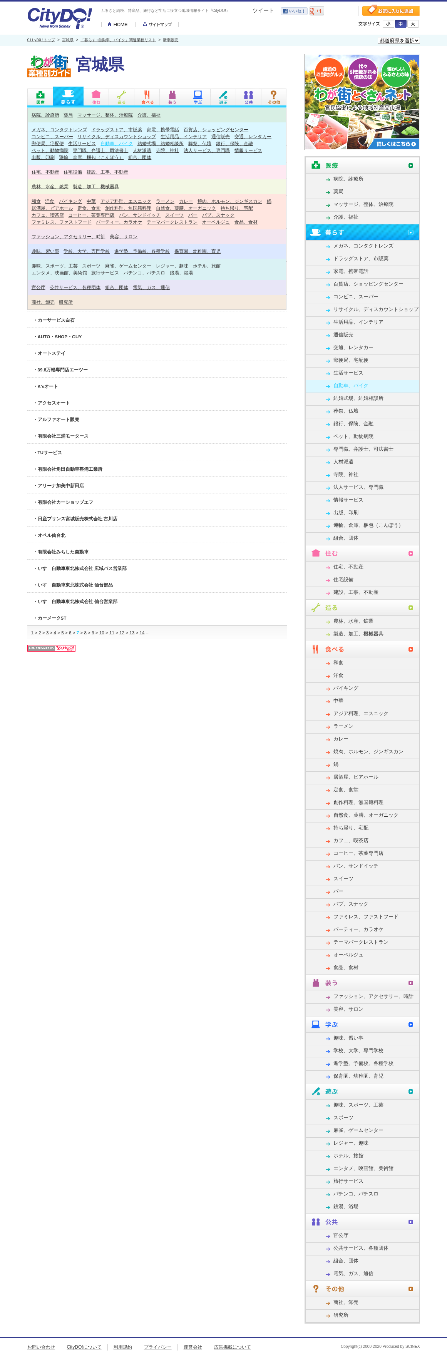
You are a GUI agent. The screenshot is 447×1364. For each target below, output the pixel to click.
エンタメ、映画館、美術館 (59, 272)
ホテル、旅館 (207, 265)
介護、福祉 (149, 114)
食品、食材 (246, 221)
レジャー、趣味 (172, 265)
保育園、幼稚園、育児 (197, 251)
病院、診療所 (45, 114)
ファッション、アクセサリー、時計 (68, 236)
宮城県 (68, 40)
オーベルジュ (216, 221)
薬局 (68, 114)
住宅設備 (73, 171)
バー (193, 214)
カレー (186, 201)
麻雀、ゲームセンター (128, 265)
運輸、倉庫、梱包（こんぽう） (91, 157)
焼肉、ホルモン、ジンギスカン (230, 201)
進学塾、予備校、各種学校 (142, 251)
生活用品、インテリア (184, 136)
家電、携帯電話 (163, 129)
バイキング (70, 201)
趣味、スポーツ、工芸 (55, 265)
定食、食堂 (88, 208)
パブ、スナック (218, 214)
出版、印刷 (43, 157)
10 (101, 632)
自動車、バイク (116, 143)
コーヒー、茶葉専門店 (91, 214)
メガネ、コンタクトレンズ (59, 129)
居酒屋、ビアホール (52, 208)
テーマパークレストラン (172, 221)
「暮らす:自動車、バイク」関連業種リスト (118, 40)
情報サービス (248, 150)
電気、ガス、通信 (151, 287)
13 (131, 632)
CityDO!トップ (41, 40)
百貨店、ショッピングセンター (216, 129)
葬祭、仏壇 (199, 143)
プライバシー (158, 1347)
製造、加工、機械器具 (96, 186)
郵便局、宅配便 (48, 143)
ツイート (263, 10)
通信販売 (220, 136)
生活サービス (82, 143)
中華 (91, 201)
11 (111, 632)
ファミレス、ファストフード (62, 221)
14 (141, 632)
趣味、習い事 (45, 251)
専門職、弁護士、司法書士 (100, 150)
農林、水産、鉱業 (50, 186)
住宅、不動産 (45, 171)
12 (121, 632)
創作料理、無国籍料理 (128, 208)
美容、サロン (123, 236)
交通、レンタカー (252, 136)
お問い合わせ (41, 1347)
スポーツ (91, 265)
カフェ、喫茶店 (48, 214)
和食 (36, 201)
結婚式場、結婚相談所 (160, 143)
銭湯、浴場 (181, 272)
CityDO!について (84, 1347)
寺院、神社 (167, 150)
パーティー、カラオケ (119, 221)
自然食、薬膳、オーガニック (186, 208)
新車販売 (170, 40)
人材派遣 (142, 150)
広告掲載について (232, 1347)
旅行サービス (105, 272)
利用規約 (123, 1347)
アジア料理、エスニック (125, 201)
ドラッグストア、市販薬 (116, 129)
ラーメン (165, 201)
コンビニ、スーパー (52, 136)
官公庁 (38, 287)
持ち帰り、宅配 (237, 208)
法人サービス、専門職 (207, 150)
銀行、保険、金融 (234, 143)
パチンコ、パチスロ (144, 272)
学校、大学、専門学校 (87, 251)
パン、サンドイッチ (140, 214)
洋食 (49, 201)
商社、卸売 (43, 301)
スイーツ (174, 214)
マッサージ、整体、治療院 (105, 114)
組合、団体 (139, 157)
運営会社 (193, 1347)
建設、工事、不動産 (107, 171)
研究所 (66, 301)
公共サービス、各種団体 (75, 287)
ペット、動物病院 (50, 150)
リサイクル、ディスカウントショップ (116, 136)
